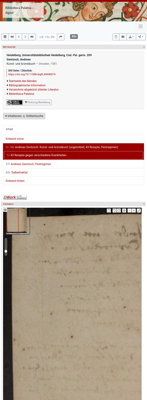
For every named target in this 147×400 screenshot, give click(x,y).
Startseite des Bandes (23, 81)
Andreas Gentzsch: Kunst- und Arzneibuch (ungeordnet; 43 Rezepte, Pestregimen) (62, 147)
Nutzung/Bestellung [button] (37, 102)
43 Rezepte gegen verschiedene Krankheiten (36, 155)
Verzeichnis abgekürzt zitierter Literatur (34, 89)
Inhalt (9, 129)
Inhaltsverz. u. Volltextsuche (24, 116)
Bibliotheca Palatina (21, 94)
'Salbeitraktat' (17, 172)
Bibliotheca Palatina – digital (19, 10)
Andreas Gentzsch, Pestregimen (28, 164)
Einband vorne (15, 138)
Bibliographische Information (27, 85)
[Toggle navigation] (141, 26)
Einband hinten (15, 181)
